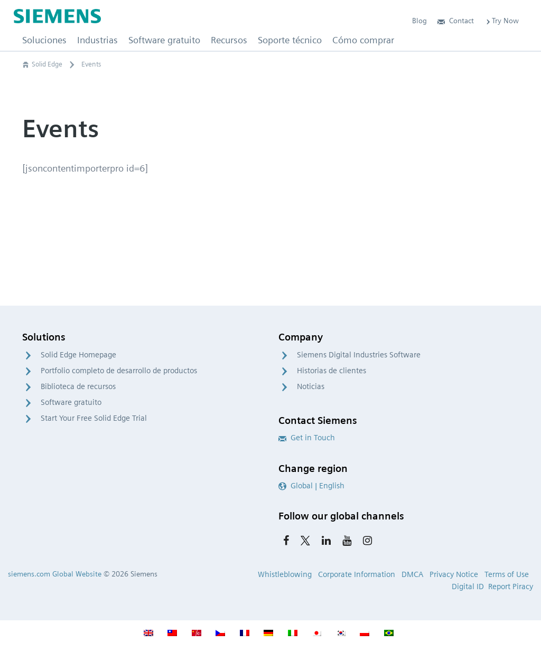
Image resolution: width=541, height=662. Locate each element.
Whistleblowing (285, 574)
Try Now (501, 20)
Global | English (311, 485)
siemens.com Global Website (54, 574)
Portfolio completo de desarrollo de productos (119, 370)
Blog (419, 20)
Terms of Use (506, 574)
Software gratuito (71, 402)
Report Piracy (510, 586)
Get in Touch (306, 437)
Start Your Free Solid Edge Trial (94, 418)
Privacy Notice (454, 574)
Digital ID (468, 586)
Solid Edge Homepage (78, 355)
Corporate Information (356, 574)
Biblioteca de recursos (78, 386)
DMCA (412, 574)
